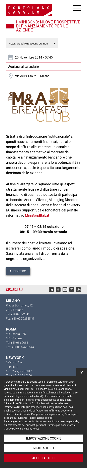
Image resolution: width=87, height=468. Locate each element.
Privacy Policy (31, 428)
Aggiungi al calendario (23, 67)
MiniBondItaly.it (37, 215)
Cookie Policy (11, 428)
